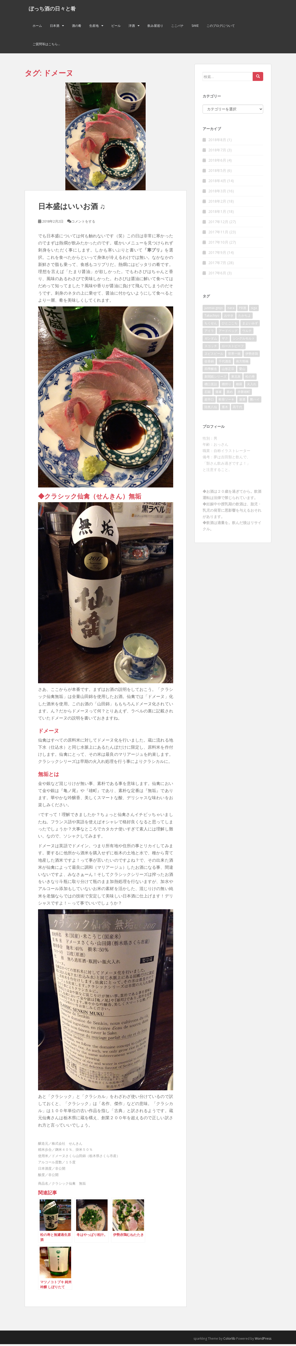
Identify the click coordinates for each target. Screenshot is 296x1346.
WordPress (263, 1340)
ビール (116, 27)
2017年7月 (217, 264)
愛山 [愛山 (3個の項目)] (242, 370)
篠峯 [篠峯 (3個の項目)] (218, 393)
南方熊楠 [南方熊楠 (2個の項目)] (242, 363)
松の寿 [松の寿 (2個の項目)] (250, 378)
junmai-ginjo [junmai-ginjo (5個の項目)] (213, 309)
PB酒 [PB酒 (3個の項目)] (242, 309)
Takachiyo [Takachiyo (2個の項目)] (211, 317)
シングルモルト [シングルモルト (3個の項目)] (244, 340)
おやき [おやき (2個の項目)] (229, 317)
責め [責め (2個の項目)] (229, 393)
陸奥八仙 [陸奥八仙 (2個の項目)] (210, 409)
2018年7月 (217, 151)
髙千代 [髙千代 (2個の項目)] (237, 409)
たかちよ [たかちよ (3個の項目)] (244, 317)
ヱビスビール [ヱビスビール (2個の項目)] (213, 355)
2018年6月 (217, 162)
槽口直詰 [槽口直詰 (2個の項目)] (210, 386)
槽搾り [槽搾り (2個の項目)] (226, 386)
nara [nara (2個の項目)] (231, 309)
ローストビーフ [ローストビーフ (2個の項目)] (233, 348)
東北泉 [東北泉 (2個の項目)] (236, 378)
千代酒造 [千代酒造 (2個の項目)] (225, 363)
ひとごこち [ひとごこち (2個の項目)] (229, 325)
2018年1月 (217, 213)
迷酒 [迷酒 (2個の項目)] (242, 401)
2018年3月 (217, 192)
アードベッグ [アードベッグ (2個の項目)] (228, 332)
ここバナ (177, 27)
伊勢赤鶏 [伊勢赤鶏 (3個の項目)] (251, 355)
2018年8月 (217, 141)
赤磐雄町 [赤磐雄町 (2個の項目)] (243, 393)
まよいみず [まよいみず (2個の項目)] (250, 325)
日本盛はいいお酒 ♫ (71, 208)
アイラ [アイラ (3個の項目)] (209, 332)
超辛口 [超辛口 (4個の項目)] (209, 401)
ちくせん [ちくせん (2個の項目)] (210, 325)
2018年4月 (217, 182)
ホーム (37, 27)
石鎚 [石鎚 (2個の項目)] (207, 393)
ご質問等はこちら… (46, 46)
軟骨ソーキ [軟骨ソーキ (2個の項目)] (226, 401)
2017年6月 (217, 274)
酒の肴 (76, 27)
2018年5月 (217, 172)
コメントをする (83, 223)
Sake (195, 27)
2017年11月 (218, 233)
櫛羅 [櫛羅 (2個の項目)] (239, 386)
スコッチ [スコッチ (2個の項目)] (210, 348)
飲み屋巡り (155, 27)
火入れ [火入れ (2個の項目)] (251, 386)
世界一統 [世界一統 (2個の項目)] (234, 355)
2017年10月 (218, 244)
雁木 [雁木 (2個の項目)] (225, 409)
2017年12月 (218, 223)
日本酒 (54, 27)
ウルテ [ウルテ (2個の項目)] (247, 332)
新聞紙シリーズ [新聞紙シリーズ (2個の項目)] (215, 378)
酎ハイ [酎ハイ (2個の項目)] (255, 401)
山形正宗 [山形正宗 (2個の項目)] (228, 370)
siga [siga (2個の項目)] (254, 309)
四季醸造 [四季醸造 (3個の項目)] (210, 370)
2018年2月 (217, 203)
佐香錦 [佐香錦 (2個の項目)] (209, 363)
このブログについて (221, 27)
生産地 (94, 27)
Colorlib (229, 1340)
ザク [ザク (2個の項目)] (225, 340)
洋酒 (132, 27)
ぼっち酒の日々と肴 (52, 9)
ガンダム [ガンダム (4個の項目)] (210, 340)
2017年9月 (217, 254)
